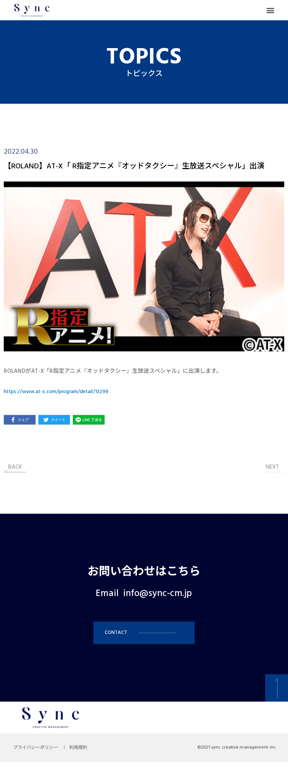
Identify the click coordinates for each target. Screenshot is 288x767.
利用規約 (84, 752)
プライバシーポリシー (37, 752)
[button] (270, 10)
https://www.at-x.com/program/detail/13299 (62, 391)
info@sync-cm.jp (157, 593)
